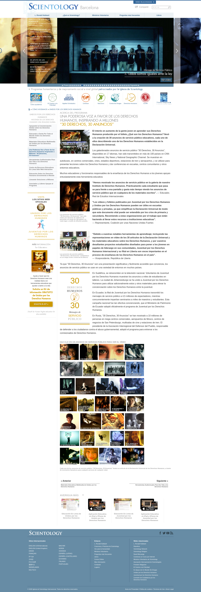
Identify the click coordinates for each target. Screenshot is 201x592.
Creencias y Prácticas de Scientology (106, 546)
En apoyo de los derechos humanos (39, 61)
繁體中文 (32, 564)
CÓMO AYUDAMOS (40, 109)
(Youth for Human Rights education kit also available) (41, 312)
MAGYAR (62, 546)
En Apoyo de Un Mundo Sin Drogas (145, 570)
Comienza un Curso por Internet (144, 557)
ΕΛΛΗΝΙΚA (62, 559)
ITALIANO (62, 561)
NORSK (61, 548)
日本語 (31, 559)
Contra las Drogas (115, 98)
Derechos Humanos (130, 98)
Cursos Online (99, 559)
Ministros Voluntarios (100, 15)
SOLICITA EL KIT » (41, 304)
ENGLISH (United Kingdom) (38, 548)
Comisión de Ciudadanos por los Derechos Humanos (144, 578)
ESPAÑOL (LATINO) (65, 553)
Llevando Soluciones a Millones (41, 180)
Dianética (137, 546)
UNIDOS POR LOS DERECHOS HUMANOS (65, 109)
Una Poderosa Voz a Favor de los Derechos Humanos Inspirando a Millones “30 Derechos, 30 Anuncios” (42, 152)
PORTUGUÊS (63, 564)
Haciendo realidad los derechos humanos (40, 30)
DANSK (31, 551)
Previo (66, 85)
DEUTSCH (32, 570)
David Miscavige (139, 554)
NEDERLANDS (34, 567)
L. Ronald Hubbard (42, 15)
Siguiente (133, 85)
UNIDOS (33, 55)
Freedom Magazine (163, 103)
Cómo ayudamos (36, 104)
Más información (99, 562)
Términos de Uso (159, 589)
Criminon (85, 98)
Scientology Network (140, 549)
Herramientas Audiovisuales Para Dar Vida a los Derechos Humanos (42, 161)
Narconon (101, 98)
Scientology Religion (140, 551)
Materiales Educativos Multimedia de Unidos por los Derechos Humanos (42, 143)
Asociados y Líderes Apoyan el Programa (41, 185)
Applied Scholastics (69, 98)
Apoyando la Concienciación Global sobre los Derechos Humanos (40, 128)
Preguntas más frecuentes (130, 15)
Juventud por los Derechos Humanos (146, 575)
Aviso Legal (170, 589)
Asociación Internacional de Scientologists (147, 562)
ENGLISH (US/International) (38, 546)
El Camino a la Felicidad (52, 99)
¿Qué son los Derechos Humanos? (40, 38)
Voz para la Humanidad (102, 549)
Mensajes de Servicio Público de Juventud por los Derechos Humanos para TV (41, 47)
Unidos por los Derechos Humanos (145, 572)
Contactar (97, 564)
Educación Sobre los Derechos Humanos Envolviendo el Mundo (41, 175)
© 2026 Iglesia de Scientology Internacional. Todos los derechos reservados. (52, 589)
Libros (159, 15)
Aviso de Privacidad (131, 589)
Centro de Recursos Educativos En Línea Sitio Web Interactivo (41, 168)
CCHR (145, 98)
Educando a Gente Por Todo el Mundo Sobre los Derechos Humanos (41, 136)
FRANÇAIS (32, 553)
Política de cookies (146, 589)
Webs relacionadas (145, 2)
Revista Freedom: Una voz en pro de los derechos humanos (40, 69)
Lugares (97, 567)
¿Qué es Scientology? (71, 15)
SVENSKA (62, 551)
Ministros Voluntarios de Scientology (145, 559)
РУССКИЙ (32, 562)
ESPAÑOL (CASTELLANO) (68, 556)
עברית (31, 556)
